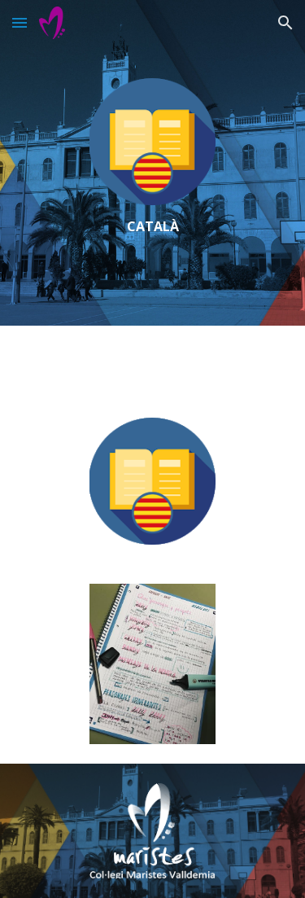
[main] (152, 226)
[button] (19, 22)
